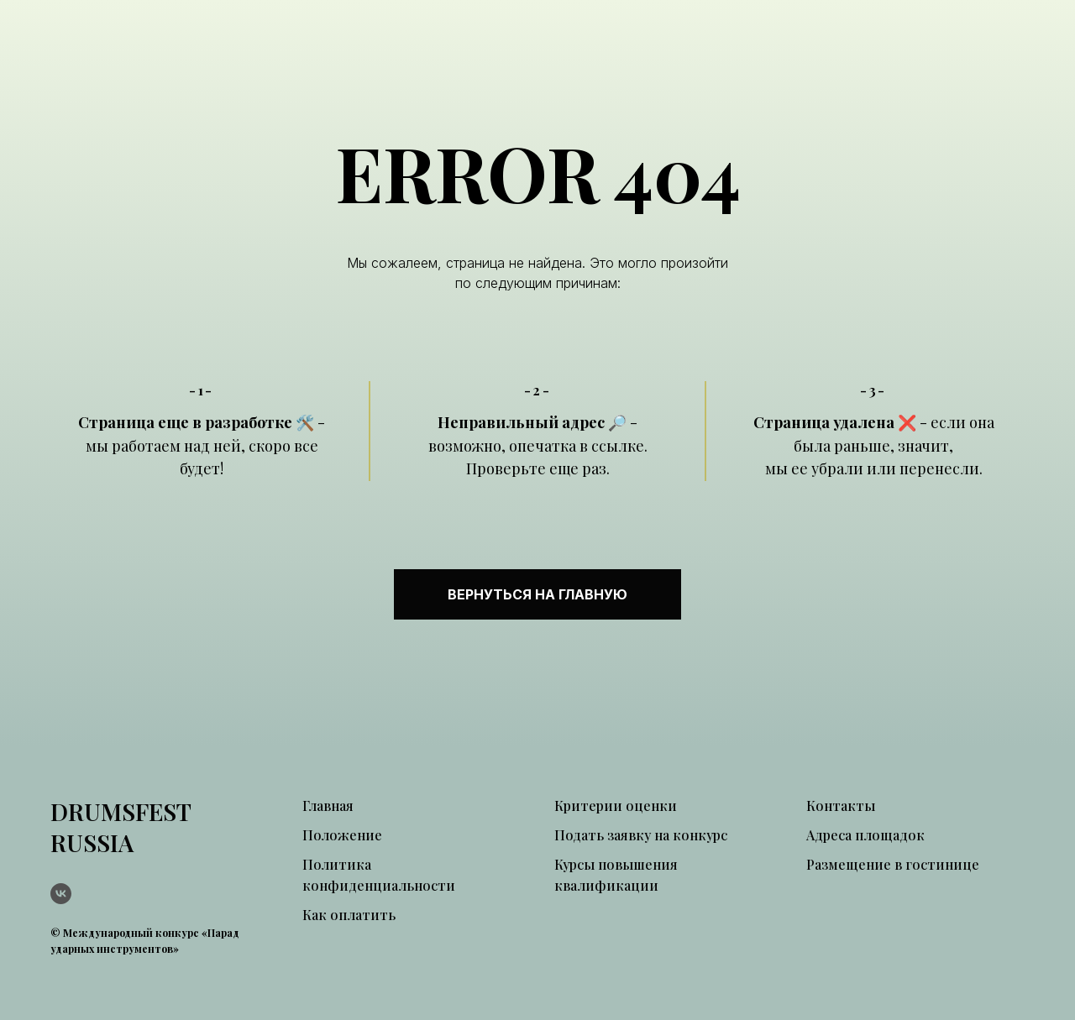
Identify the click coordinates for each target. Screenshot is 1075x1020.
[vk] (60, 893)
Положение (342, 835)
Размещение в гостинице (892, 864)
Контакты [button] (840, 805)
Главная (328, 805)
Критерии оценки (615, 805)
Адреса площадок (865, 835)
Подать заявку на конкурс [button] (640, 835)
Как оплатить (349, 914)
